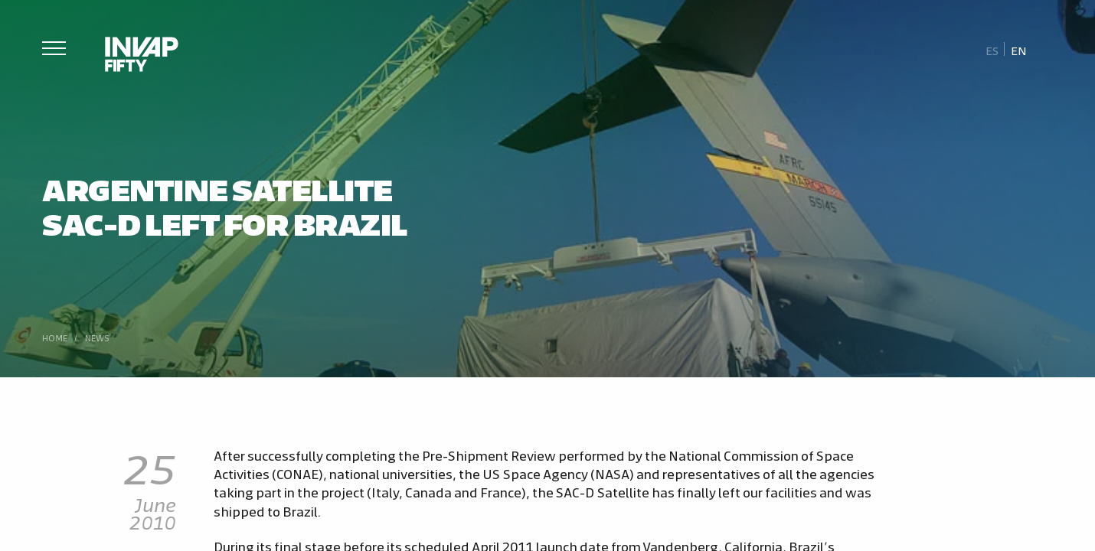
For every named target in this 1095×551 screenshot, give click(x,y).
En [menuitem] (1019, 50)
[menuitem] (992, 50)
